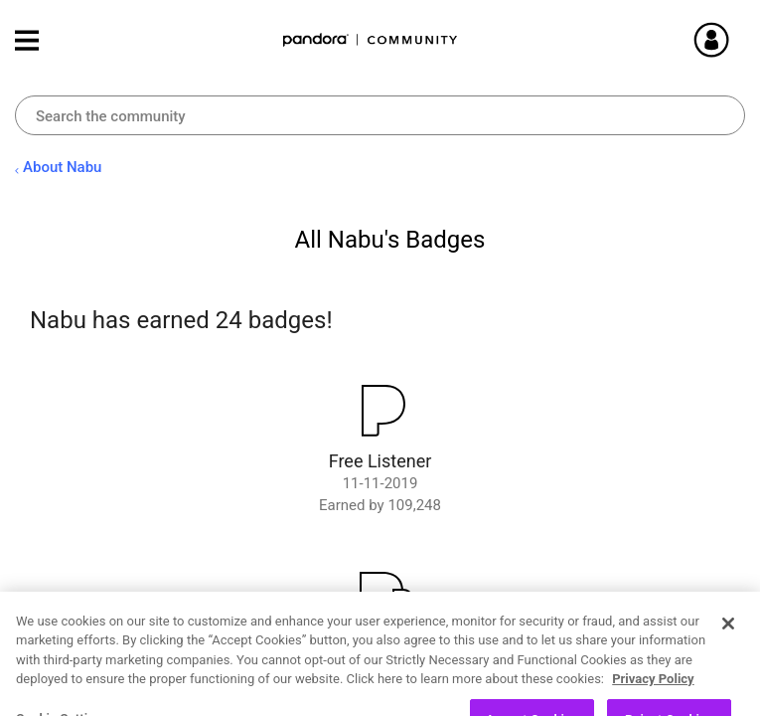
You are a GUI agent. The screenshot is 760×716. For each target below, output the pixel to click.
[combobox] (380, 115)
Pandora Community (370, 40)
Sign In (735, 40)
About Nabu (62, 167)
